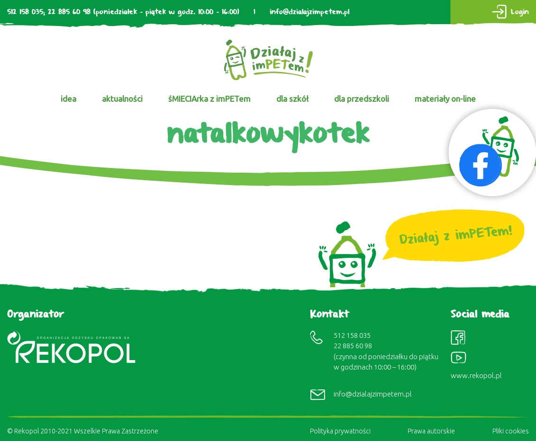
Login (520, 12)
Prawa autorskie (431, 431)
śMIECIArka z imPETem (209, 98)
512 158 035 (25, 12)
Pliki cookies (510, 431)
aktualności (122, 98)
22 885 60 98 (69, 12)
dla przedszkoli (361, 98)
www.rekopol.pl (476, 375)
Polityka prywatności (340, 431)
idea (68, 98)
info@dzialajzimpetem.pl (309, 12)
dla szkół (292, 98)
